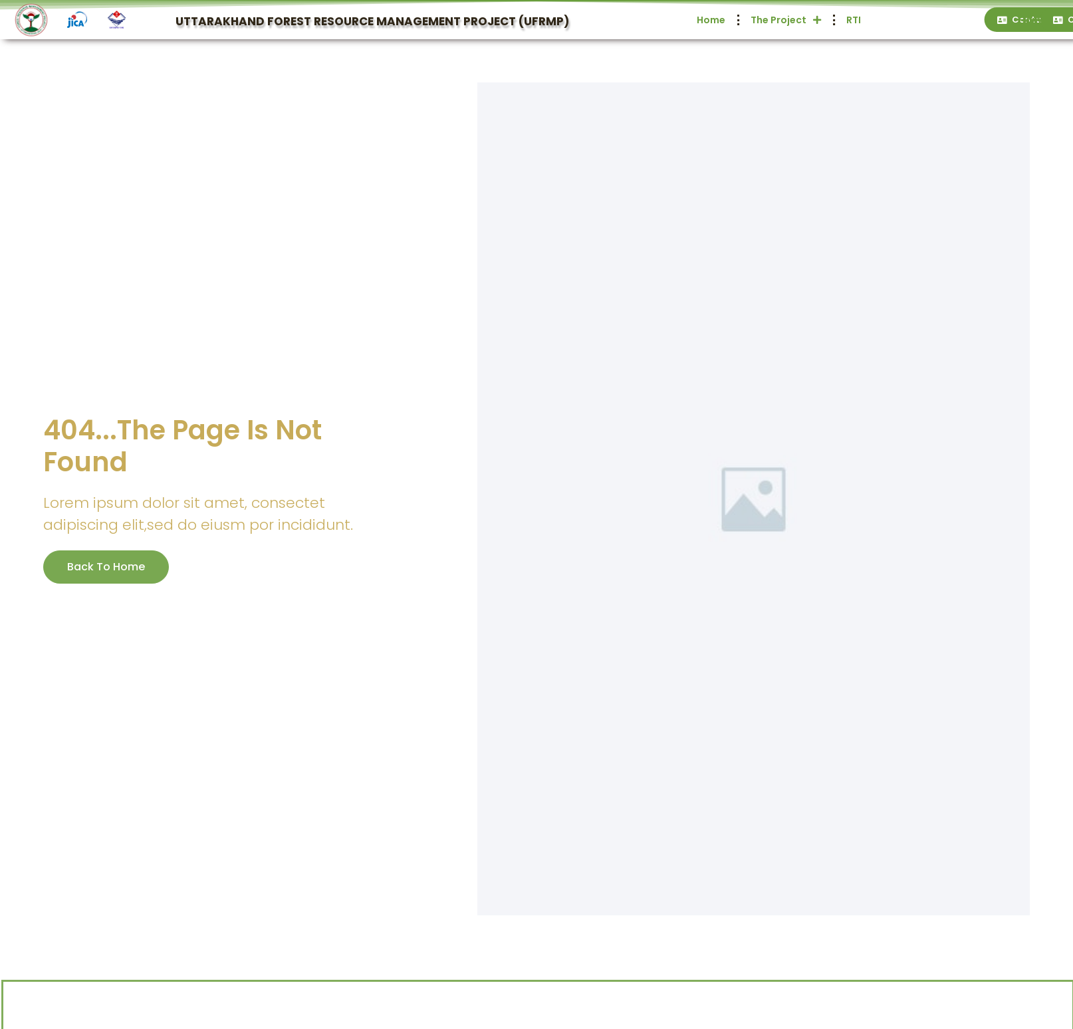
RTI (990, 20)
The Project (923, 20)
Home (717, 20)
